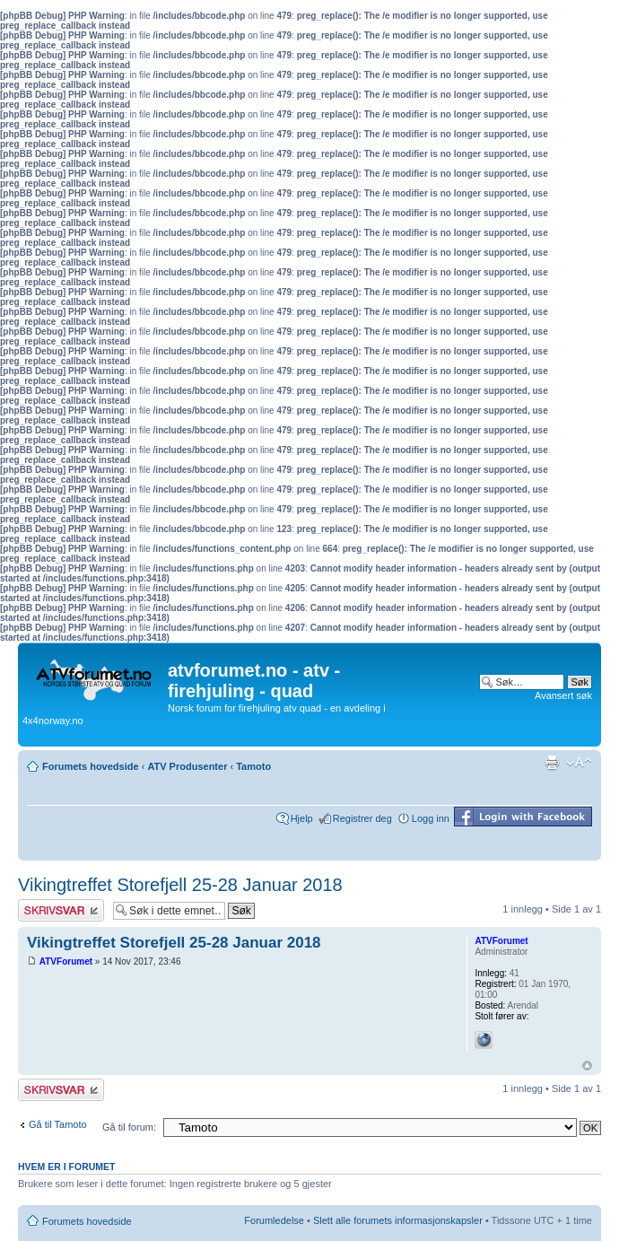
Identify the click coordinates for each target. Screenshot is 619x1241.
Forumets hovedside (90, 766)
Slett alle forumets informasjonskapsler (398, 1220)
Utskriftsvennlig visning (552, 763)
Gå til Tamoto (58, 1124)
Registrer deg (362, 818)
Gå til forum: (129, 1127)
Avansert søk (563, 695)
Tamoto (253, 766)
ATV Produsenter (187, 766)
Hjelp (302, 818)
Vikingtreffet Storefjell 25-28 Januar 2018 (180, 885)
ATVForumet (65, 961)
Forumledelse (274, 1220)
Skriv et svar (61, 910)
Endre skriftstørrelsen (579, 763)
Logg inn (430, 818)
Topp (587, 1066)
